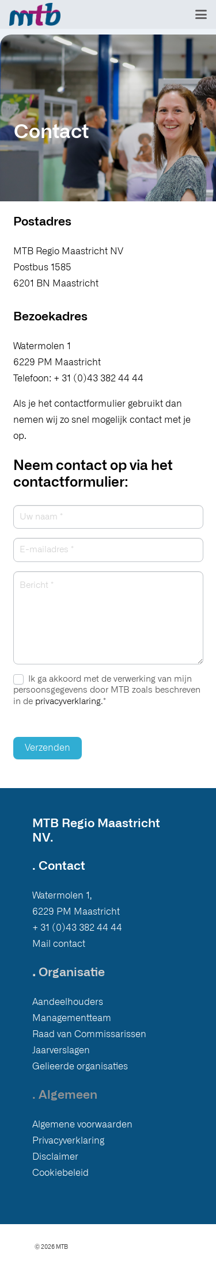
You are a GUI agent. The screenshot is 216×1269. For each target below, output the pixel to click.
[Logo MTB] (34, 14)
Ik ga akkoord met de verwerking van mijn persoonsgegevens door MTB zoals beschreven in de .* (106, 690)
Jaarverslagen (61, 1050)
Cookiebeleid (60, 1173)
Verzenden (47, 747)
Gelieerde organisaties (80, 1066)
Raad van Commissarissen (89, 1034)
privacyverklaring (68, 701)
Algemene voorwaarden (82, 1124)
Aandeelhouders (67, 1002)
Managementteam (71, 1018)
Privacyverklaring (68, 1140)
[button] (201, 14)
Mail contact (58, 944)
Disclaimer (55, 1156)
